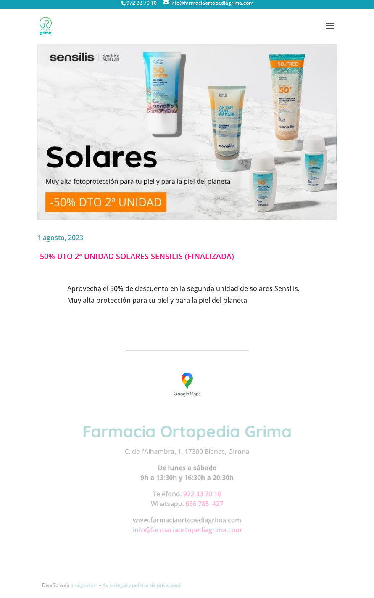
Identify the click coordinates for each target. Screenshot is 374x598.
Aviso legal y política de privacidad (141, 585)
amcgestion (84, 585)
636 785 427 (204, 503)
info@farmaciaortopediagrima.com (187, 529)
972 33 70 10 (202, 494)
